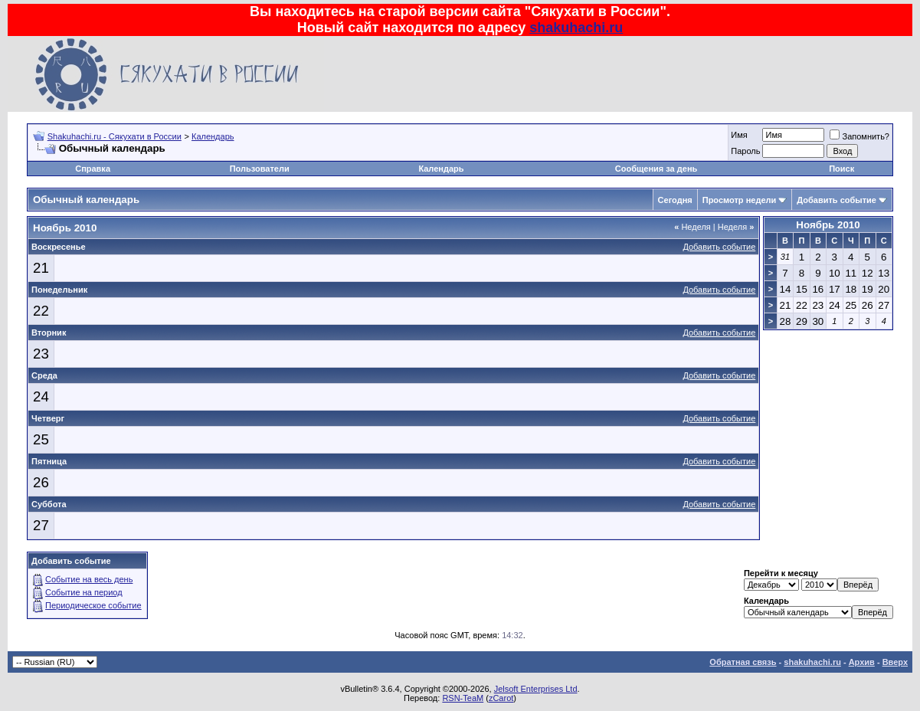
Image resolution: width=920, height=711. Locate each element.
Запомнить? (859, 136)
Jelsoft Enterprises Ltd (536, 688)
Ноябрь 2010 (827, 225)
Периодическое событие (93, 605)
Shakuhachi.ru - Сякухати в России (114, 136)
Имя (739, 134)
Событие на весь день (89, 579)
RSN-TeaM (462, 698)
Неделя (692, 226)
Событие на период (84, 592)
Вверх (895, 662)
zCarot (501, 698)
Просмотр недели (739, 200)
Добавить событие (836, 200)
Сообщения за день (656, 168)
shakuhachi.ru (576, 27)
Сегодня (675, 200)
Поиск (841, 168)
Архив (862, 662)
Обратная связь (742, 662)
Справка (92, 168)
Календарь (213, 136)
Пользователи (260, 168)
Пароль (745, 151)
